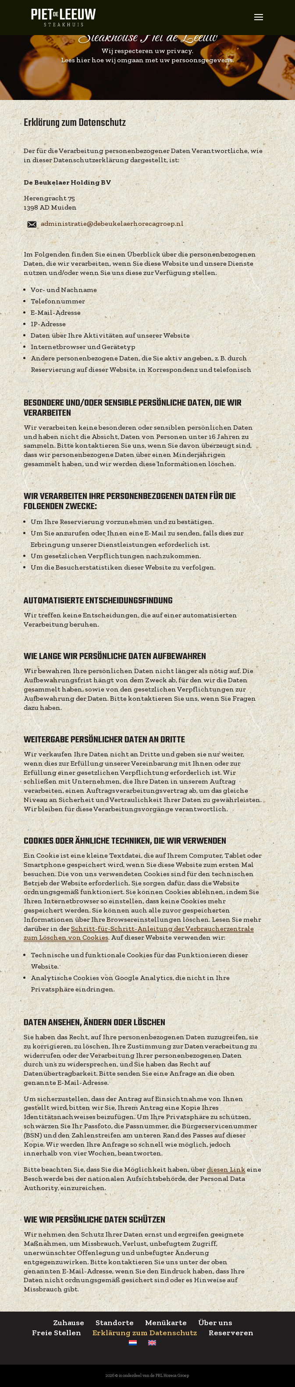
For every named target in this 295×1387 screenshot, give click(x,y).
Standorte (115, 1322)
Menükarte (166, 1322)
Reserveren (231, 1332)
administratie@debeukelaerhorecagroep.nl (112, 223)
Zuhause (68, 1322)
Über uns (215, 1322)
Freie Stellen (56, 1332)
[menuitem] (133, 1342)
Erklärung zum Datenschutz (144, 1332)
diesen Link (226, 1169)
